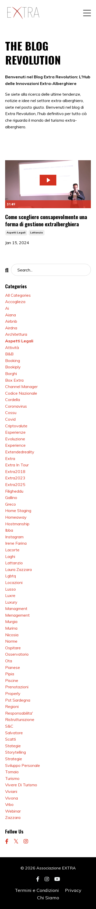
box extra (14, 380)
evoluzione (15, 438)
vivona (11, 798)
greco (10, 504)
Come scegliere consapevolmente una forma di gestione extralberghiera (46, 220)
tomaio (12, 771)
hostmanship (17, 523)
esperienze (15, 432)
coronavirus (16, 406)
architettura (16, 334)
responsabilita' (19, 713)
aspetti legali (16, 232)
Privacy (73, 890)
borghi (11, 373)
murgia (11, 621)
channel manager (21, 386)
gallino (11, 497)
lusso (10, 589)
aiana (10, 314)
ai (7, 308)
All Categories (18, 295)
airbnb (11, 321)
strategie (13, 758)
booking (12, 360)
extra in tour (17, 464)
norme (11, 641)
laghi (10, 556)
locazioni (14, 582)
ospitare (13, 647)
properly (12, 693)
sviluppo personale (22, 765)
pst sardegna (17, 700)
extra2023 (15, 477)
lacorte (12, 549)
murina (11, 628)
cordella (12, 399)
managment (16, 608)
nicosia (11, 634)
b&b (9, 353)
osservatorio (17, 654)
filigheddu (14, 491)
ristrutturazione (19, 719)
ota (8, 660)
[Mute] (67, 204)
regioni (12, 706)
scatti (10, 739)
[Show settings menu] (76, 204)
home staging (18, 510)
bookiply (13, 366)
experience (15, 445)
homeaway (16, 517)
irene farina (16, 543)
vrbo (9, 804)
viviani (11, 791)
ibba (9, 530)
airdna (11, 327)
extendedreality (19, 451)
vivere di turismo (21, 784)
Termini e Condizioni (37, 890)
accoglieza (15, 301)
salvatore (14, 732)
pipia (9, 673)
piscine (11, 680)
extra (10, 458)
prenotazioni (16, 686)
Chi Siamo (48, 898)
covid (10, 419)
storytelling (15, 752)
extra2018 (15, 471)
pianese (12, 667)
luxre (10, 595)
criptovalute (16, 425)
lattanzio (36, 232)
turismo (12, 778)
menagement (17, 615)
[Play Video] (10, 204)
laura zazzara (18, 569)
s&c (9, 726)
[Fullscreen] (86, 204)
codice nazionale (21, 393)
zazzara (12, 817)
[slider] (42, 204)
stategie (13, 745)
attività (12, 347)
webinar (13, 811)
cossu (10, 412)
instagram (14, 536)
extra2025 (15, 484)
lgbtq (10, 575)
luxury (11, 602)
